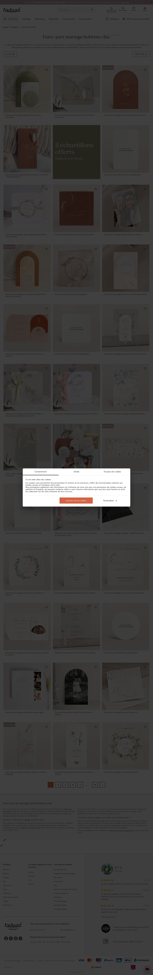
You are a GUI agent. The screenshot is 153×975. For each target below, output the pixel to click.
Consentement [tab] (41, 472)
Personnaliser (110, 500)
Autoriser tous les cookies (76, 500)
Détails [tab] (76, 472)
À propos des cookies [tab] (112, 472)
